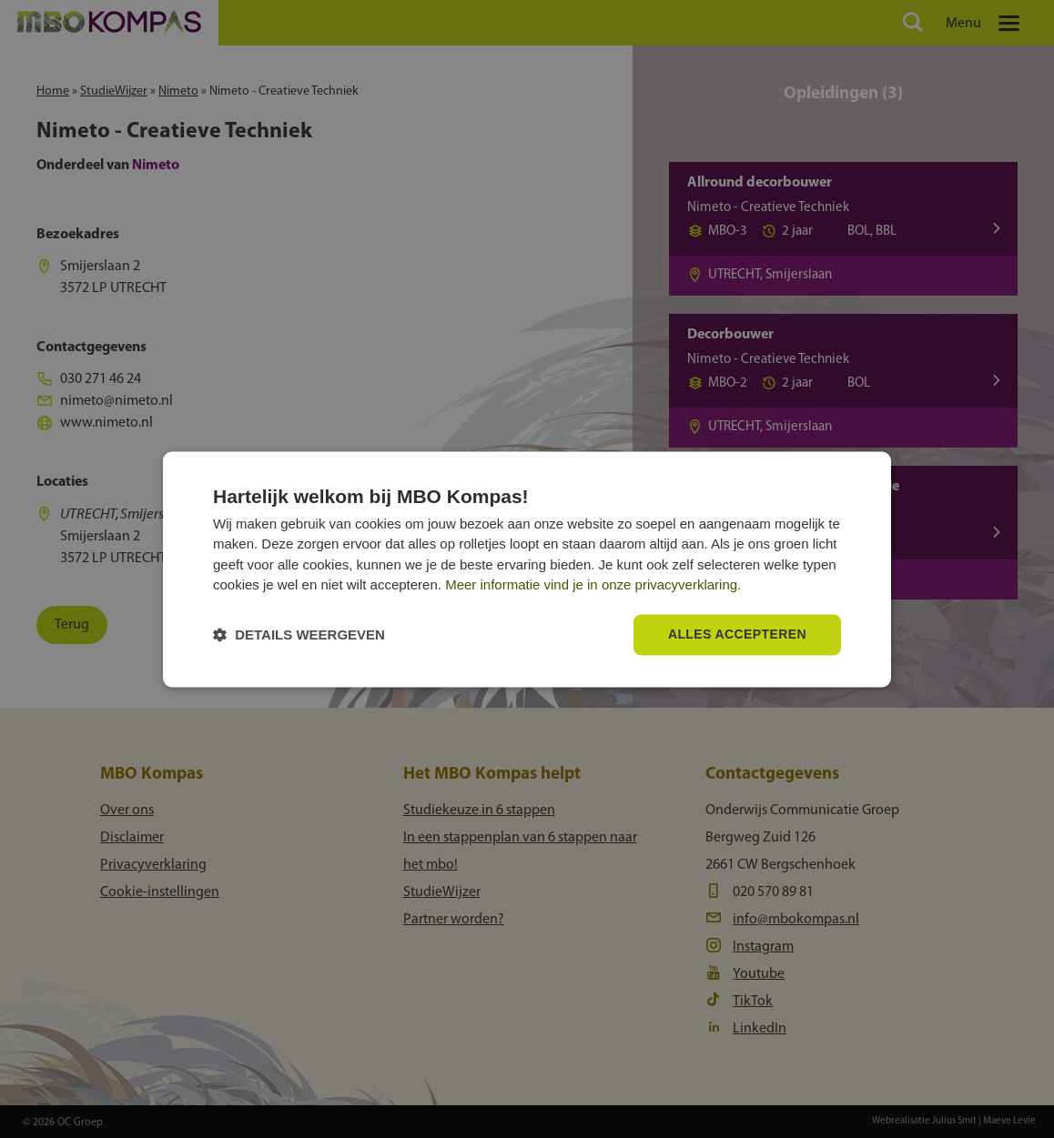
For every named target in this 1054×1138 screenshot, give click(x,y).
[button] (299, 634)
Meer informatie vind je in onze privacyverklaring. (593, 585)
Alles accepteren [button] (737, 634)
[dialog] (527, 569)
